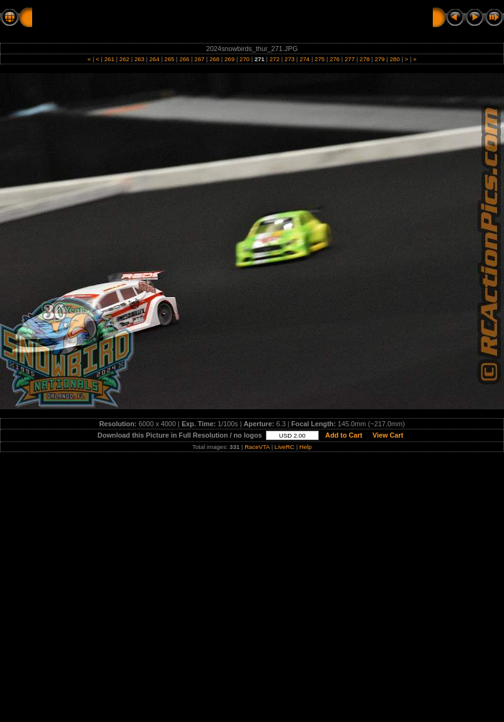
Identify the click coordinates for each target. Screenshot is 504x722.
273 (289, 58)
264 (154, 58)
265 (169, 58)
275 (319, 58)
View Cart (387, 435)
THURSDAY (221, 17)
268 (214, 58)
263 (139, 58)
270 (244, 58)
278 (364, 58)
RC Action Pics (64, 17)
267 (199, 58)
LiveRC (284, 446)
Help (305, 446)
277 (349, 58)
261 (109, 58)
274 (304, 58)
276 (334, 58)
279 (379, 58)
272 (274, 58)
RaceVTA (257, 446)
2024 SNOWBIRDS (146, 17)
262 (124, 58)
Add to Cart (344, 435)
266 (184, 58)
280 (394, 58)
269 (229, 58)
